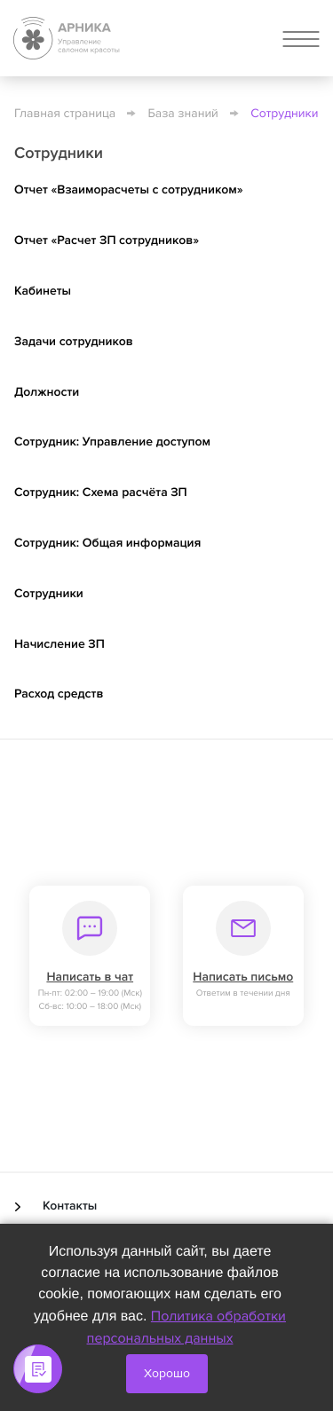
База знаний (183, 114)
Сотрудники (284, 114)
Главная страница (64, 114)
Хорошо (167, 1373)
